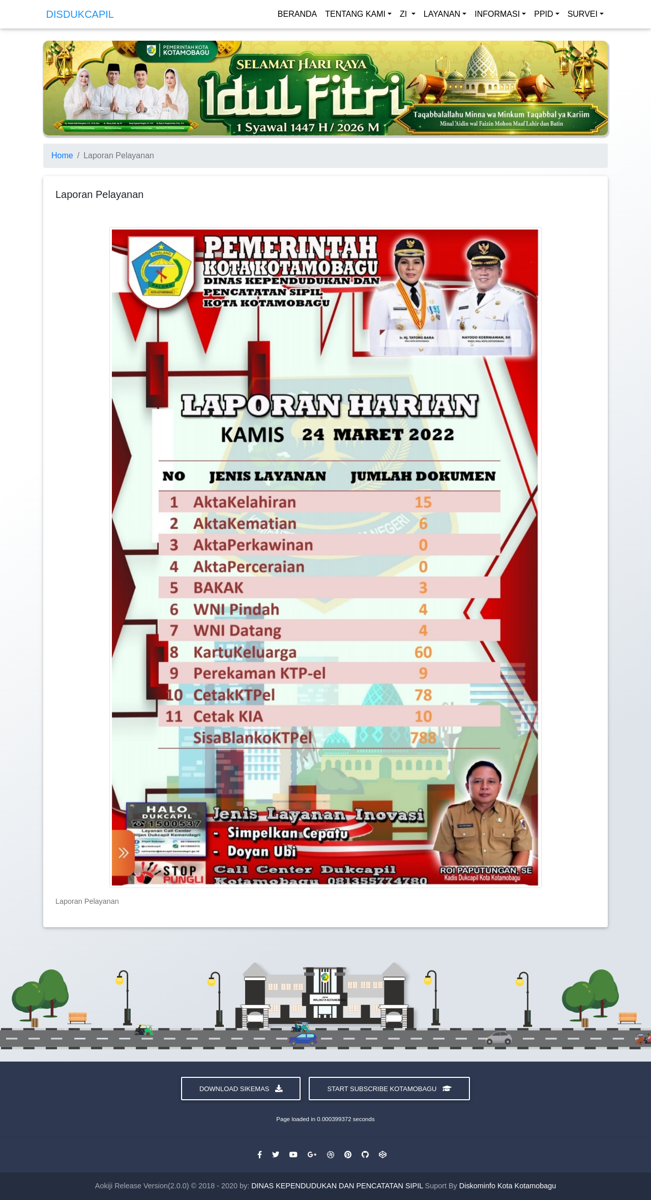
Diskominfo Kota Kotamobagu (507, 1186)
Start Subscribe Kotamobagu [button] (389, 1089)
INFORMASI (497, 16)
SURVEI (583, 16)
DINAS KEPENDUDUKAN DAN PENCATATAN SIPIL (338, 1186)
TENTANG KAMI (355, 16)
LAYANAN (442, 16)
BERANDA (297, 16)
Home (62, 155)
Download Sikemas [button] (240, 1089)
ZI (404, 16)
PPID (543, 16)
